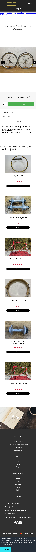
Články (18, 467)
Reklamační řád (18, 447)
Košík (29, 3)
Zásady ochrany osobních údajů (18, 444)
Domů (2, 13)
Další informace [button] (7, 544)
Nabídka (9, 13)
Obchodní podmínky (18, 441)
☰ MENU (18, 9)
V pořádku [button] (6, 549)
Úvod (18, 479)
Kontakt (18, 464)
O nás (18, 461)
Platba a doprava (18, 450)
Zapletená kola (19, 13)
